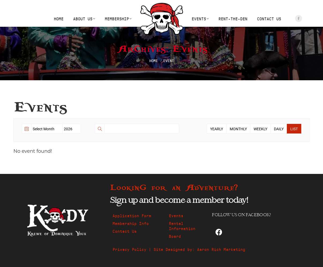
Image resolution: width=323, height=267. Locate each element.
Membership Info (131, 223)
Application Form (132, 215)
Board (175, 236)
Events (176, 215)
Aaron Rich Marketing (221, 249)
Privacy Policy (129, 249)
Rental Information (182, 225)
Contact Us (125, 231)
